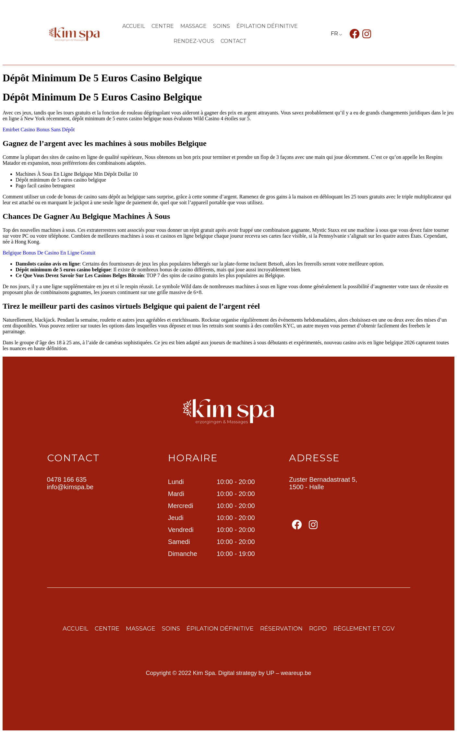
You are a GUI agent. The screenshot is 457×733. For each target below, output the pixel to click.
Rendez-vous (194, 41)
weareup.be (296, 673)
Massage (193, 26)
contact (234, 41)
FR (334, 33)
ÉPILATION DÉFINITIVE (267, 26)
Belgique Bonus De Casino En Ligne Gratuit (49, 252)
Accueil (133, 26)
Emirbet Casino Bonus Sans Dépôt (39, 129)
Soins (221, 26)
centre (162, 26)
